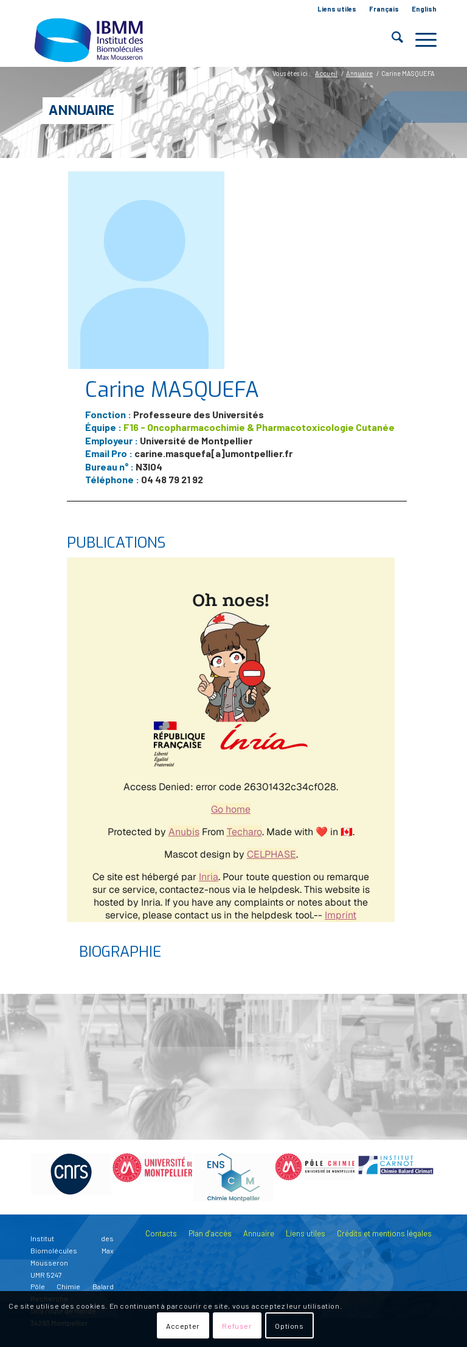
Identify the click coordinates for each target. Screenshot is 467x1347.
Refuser (237, 1325)
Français (384, 9)
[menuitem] (337, 9)
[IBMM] (90, 39)
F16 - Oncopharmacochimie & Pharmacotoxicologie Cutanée (259, 427)
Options (289, 1325)
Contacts (161, 1233)
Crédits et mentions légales (384, 1233)
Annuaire (81, 110)
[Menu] (420, 39)
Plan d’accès (210, 1233)
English (424, 9)
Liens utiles (336, 9)
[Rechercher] (391, 39)
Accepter (183, 1325)
